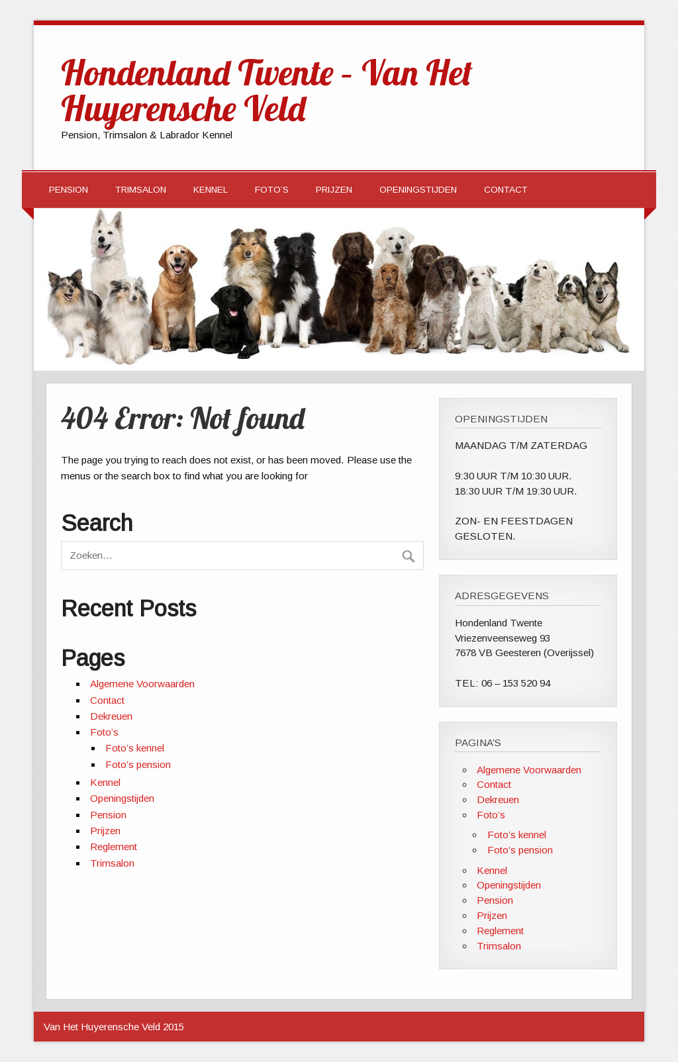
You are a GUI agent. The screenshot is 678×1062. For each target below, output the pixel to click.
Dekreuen (111, 716)
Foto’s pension (138, 764)
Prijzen (334, 190)
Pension (68, 190)
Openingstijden (418, 190)
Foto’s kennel (134, 747)
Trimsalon (140, 190)
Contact (506, 190)
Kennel (210, 190)
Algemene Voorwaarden (142, 683)
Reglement (113, 846)
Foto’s (272, 190)
